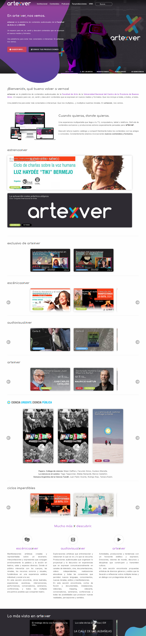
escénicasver (27, 511)
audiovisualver (73, 511)
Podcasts (66, 4)
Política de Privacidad (100, 621)
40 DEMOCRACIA (137, 72)
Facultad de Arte (70, 94)
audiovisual (39, 311)
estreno (26, 187)
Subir (10, 617)
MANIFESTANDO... (103, 72)
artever (118, 511)
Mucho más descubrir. (73, 488)
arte (36, 351)
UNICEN (21, 25)
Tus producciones (79, 4)
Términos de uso (100, 619)
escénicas (15, 187)
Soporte (74, 629)
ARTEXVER (69, 72)
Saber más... (17, 49)
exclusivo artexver (52, 232)
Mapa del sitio (66, 629)
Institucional (42, 4)
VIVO (91, 4)
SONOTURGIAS (120, 72)
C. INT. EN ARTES (86, 72)
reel (36, 423)
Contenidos (54, 4)
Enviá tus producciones (45, 49)
